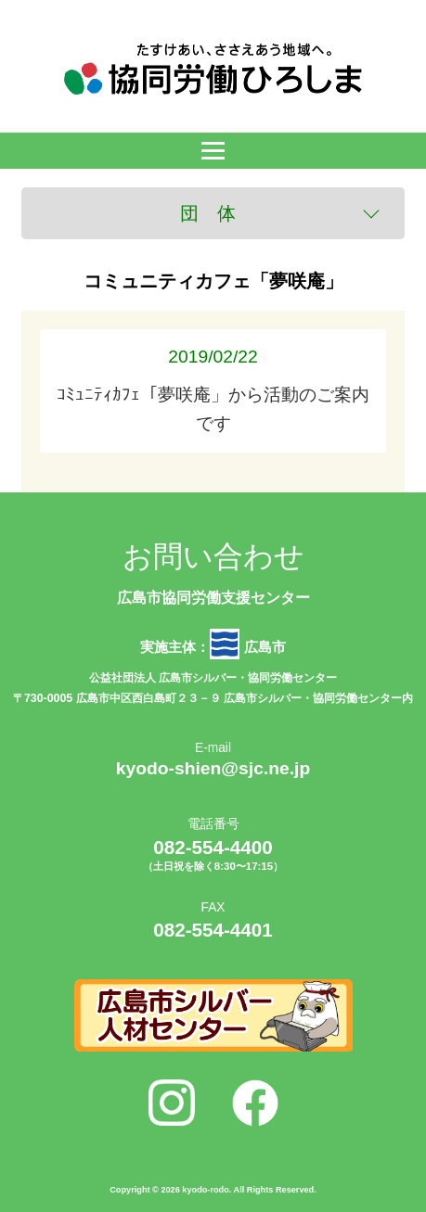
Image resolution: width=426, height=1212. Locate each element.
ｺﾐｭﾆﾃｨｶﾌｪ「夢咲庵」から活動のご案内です (213, 390)
